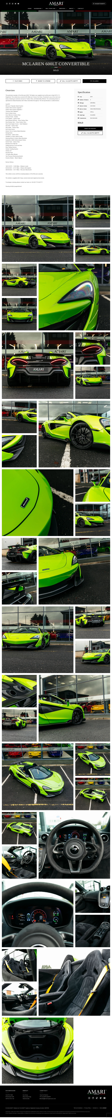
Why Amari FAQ (27, 1098)
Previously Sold (10, 1098)
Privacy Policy (87, 1109)
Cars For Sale (9, 1096)
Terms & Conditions (78, 1109)
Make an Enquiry (90, 130)
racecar (104, 1109)
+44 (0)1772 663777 (99, 4)
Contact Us (95, 1109)
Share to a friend (43, 83)
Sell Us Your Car (10, 1100)
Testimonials (26, 1100)
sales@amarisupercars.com (48, 1100)
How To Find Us (44, 1096)
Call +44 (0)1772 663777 (69, 83)
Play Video (17, 83)
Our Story (25, 1096)
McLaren (94, 83)
